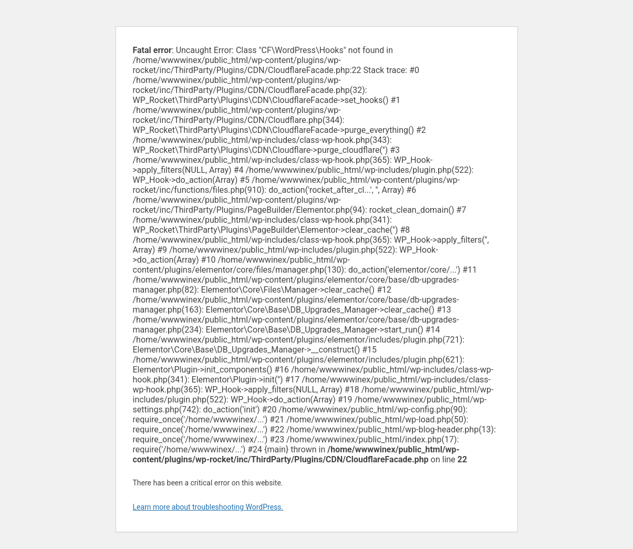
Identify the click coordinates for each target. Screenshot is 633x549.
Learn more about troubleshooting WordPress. (208, 507)
